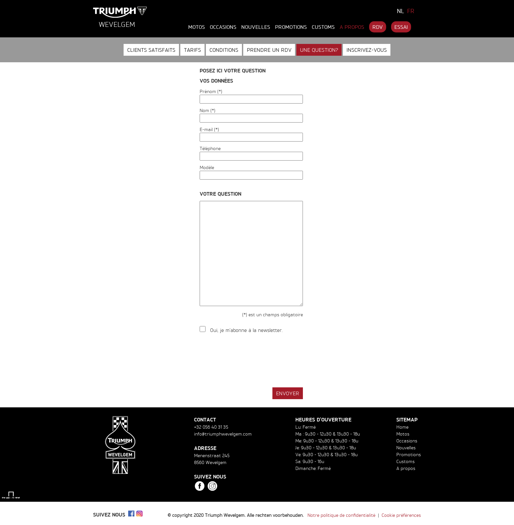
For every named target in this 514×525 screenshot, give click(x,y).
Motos (196, 27)
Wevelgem (117, 24)
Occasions (223, 27)
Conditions (223, 50)
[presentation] (249, 361)
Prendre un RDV (269, 50)
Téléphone (210, 148)
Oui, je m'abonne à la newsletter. (246, 330)
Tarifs (192, 50)
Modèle (207, 167)
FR (410, 10)
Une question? (319, 50)
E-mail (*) (209, 129)
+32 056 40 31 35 (211, 427)
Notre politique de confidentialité (341, 515)
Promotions (291, 27)
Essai (401, 27)
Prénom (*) (211, 91)
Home (402, 427)
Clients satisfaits (151, 50)
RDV (377, 27)
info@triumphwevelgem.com (223, 434)
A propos (352, 27)
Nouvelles (255, 27)
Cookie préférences (401, 515)
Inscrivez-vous (366, 50)
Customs (323, 27)
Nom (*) (207, 110)
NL (400, 10)
